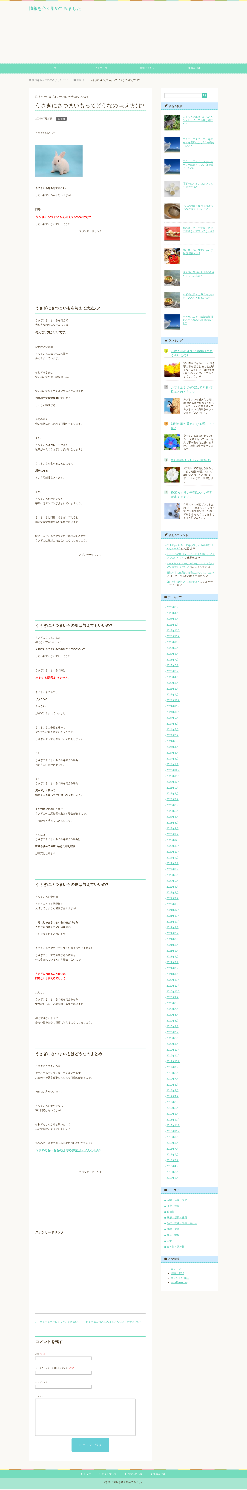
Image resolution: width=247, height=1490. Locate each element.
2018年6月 (173, 1155)
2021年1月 (173, 975)
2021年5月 (173, 952)
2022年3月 (173, 893)
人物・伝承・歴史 (177, 1201)
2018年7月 (173, 1150)
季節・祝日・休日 (177, 1218)
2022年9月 (173, 858)
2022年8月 (173, 864)
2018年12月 (173, 1120)
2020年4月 (173, 1027)
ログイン (176, 1270)
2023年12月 (173, 771)
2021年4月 (173, 957)
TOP (50, 81)
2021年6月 (173, 946)
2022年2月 (173, 899)
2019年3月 (173, 1103)
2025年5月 (173, 672)
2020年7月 (173, 1010)
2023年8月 (173, 794)
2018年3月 (173, 1173)
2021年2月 (173, 969)
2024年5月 (173, 742)
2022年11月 (173, 847)
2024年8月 (173, 724)
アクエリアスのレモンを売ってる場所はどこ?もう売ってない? (198, 143)
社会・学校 (173, 1236)
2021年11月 (173, 917)
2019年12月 (173, 1051)
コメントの (180, 1279)
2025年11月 (173, 637)
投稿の (177, 1274)
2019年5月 (173, 1091)
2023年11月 (173, 777)
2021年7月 (173, 940)
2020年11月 (173, 986)
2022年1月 (173, 905)
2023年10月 (173, 783)
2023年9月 (173, 788)
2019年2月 (173, 1109)
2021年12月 (173, 911)
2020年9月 (173, 998)
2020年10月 (173, 992)
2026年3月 (173, 620)
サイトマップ (99, 69)
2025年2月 (173, 690)
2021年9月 (173, 928)
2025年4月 (173, 678)
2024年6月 (173, 736)
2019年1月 (173, 1115)
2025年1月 (173, 695)
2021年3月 (173, 963)
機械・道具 (173, 1230)
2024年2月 (173, 759)
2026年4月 (173, 614)
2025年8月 (173, 655)
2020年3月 (173, 1033)
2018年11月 (173, 1126)
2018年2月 (173, 1179)
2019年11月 (173, 1056)
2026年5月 (173, 608)
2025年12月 (173, 631)
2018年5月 (173, 1161)
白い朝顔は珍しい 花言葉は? (191, 461)
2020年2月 (173, 1039)
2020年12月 (173, 981)
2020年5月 (173, 1021)
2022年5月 (173, 882)
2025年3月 (173, 684)
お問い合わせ (147, 69)
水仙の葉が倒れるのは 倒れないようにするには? (113, 1323)
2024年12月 (173, 701)
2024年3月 (173, 754)
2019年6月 (173, 1085)
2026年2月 (173, 625)
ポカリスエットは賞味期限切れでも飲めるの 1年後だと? (198, 321)
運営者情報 (194, 69)
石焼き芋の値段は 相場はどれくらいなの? (190, 573)
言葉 (169, 1242)
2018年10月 (173, 1132)
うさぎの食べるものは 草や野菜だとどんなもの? (68, 1151)
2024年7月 (173, 730)
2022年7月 (173, 870)
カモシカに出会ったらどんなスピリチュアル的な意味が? (198, 121)
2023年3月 (173, 823)
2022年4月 (173, 887)
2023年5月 (173, 812)
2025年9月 (173, 649)
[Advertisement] (123, 41)
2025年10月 (173, 643)
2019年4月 (173, 1097)
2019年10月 (173, 1062)
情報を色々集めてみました (63, 8)
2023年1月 (173, 835)
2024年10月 (173, 713)
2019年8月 (173, 1074)
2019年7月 (173, 1080)
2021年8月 (173, 934)
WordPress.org (179, 1283)
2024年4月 (173, 748)
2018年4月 (173, 1167)
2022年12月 (173, 841)
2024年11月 (173, 707)
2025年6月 (173, 666)
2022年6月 (173, 876)
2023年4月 (173, 818)
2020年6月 (173, 1016)
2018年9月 (173, 1138)
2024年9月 (173, 719)
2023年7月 (173, 800)
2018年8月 (173, 1144)
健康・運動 (173, 1207)
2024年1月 (173, 765)
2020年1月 (173, 1045)
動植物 (61, 120)
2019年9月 (173, 1068)
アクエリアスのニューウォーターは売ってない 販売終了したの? (198, 165)
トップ (52, 69)
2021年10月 (173, 922)
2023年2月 (173, 829)
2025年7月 (173, 660)
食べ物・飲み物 (175, 1247)
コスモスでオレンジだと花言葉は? (59, 1323)
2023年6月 (173, 806)
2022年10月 (173, 853)
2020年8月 (173, 1004)
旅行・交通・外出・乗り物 (182, 1224)
